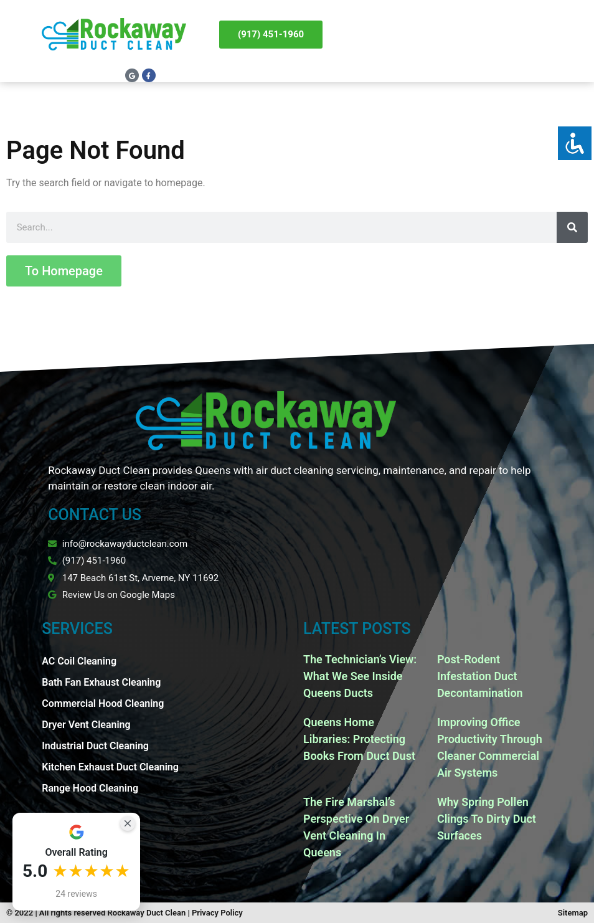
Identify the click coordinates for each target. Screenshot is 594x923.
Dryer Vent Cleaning (86, 725)
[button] (551, 34)
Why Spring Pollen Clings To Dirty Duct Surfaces (486, 818)
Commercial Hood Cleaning (103, 703)
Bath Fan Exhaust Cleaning (101, 682)
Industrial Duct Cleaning (95, 746)
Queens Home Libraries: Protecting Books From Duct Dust (359, 739)
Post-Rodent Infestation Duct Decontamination (480, 676)
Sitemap (573, 912)
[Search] (572, 227)
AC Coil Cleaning (79, 661)
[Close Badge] (127, 823)
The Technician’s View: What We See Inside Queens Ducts (360, 676)
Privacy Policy (217, 912)
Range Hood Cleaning (90, 788)
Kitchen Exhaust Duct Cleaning (110, 767)
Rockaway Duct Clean (147, 912)
